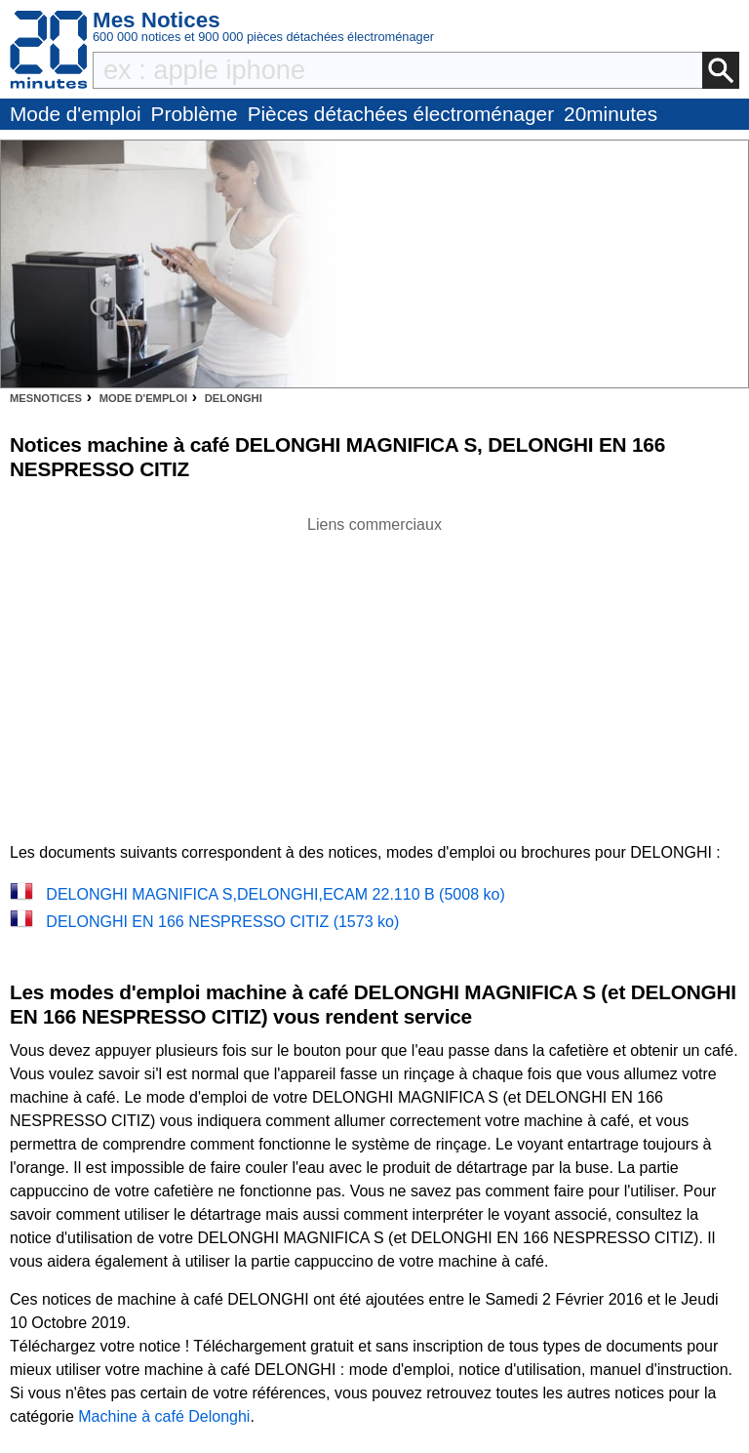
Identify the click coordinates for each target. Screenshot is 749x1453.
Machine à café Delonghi (164, 1416)
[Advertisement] (374, 673)
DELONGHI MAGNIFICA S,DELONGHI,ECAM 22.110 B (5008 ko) (275, 894)
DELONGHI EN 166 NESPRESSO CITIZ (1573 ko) (222, 921)
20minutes (610, 113)
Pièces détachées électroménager (401, 113)
